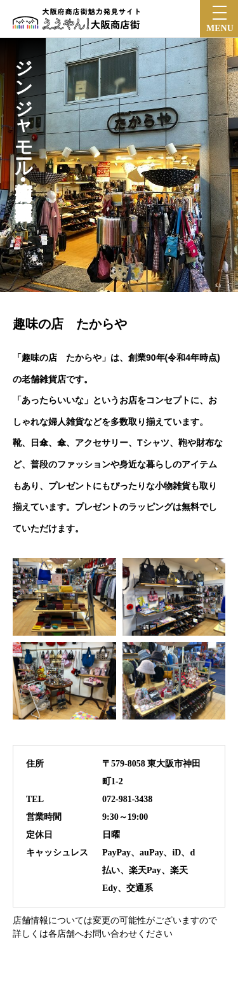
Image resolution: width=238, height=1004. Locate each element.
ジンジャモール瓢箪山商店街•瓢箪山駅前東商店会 (23, 118)
